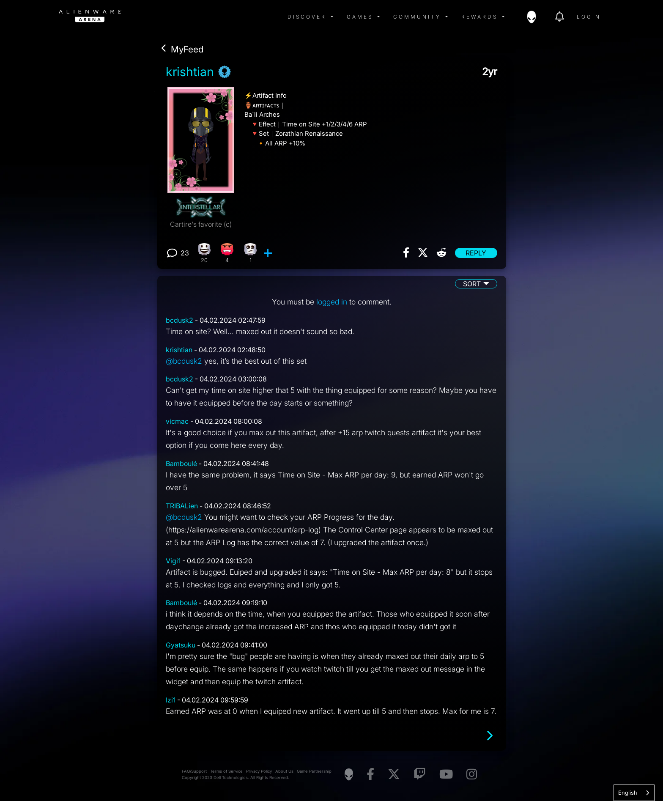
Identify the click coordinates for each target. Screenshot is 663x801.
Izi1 (170, 700)
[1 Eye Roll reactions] (250, 253)
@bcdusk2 (184, 361)
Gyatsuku (180, 645)
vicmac (177, 421)
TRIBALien (182, 506)
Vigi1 (173, 561)
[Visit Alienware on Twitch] (420, 774)
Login (589, 17)
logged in (331, 301)
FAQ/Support (194, 771)
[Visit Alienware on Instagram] (472, 774)
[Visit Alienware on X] (394, 774)
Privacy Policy (259, 771)
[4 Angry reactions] (227, 253)
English (627, 792)
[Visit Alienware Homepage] (349, 774)
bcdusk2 (179, 320)
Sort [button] (472, 284)
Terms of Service (226, 771)
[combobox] (634, 793)
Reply (476, 253)
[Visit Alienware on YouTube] (446, 774)
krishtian (190, 72)
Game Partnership (314, 771)
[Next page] (489, 735)
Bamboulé (181, 463)
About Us (284, 771)
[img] (194, 16)
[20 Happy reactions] (204, 253)
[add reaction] (269, 253)
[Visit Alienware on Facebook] (370, 774)
